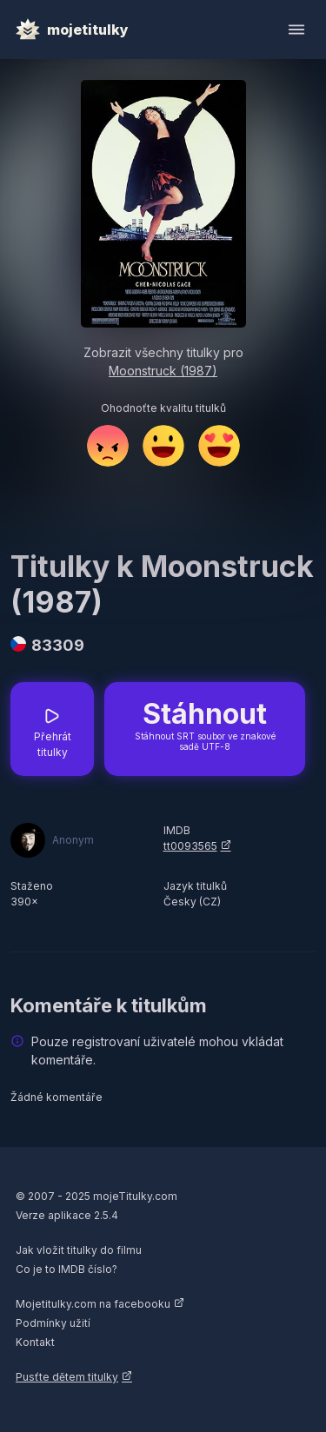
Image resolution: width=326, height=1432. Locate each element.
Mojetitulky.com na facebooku (93, 1303)
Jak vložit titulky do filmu (79, 1249)
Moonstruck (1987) (163, 370)
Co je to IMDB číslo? (66, 1269)
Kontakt (35, 1342)
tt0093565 (190, 845)
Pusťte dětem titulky (67, 1376)
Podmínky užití (53, 1322)
